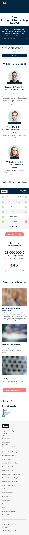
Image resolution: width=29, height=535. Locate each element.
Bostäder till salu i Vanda (9, 459)
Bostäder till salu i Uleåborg (10, 481)
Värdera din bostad (8, 492)
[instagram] (11, 401)
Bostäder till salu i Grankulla (10, 463)
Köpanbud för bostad (8, 511)
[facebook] (3, 401)
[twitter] (7, 401)
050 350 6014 (6, 444)
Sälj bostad (5, 489)
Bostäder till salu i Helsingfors (10, 452)
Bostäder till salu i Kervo (9, 467)
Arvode (4, 507)
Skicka (14, 55)
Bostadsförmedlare (7, 504)
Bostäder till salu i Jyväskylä (10, 478)
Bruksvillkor (5, 527)
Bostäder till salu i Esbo (8, 455)
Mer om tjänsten (14, 234)
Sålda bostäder (6, 496)
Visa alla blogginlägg (14, 390)
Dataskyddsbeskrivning (9, 530)
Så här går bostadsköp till (11, 344)
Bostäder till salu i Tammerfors (11, 474)
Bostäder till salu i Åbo (8, 470)
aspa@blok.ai (6, 442)
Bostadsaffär (6, 515)
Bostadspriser (6, 500)
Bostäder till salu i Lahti (8, 485)
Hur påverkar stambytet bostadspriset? (10, 378)
